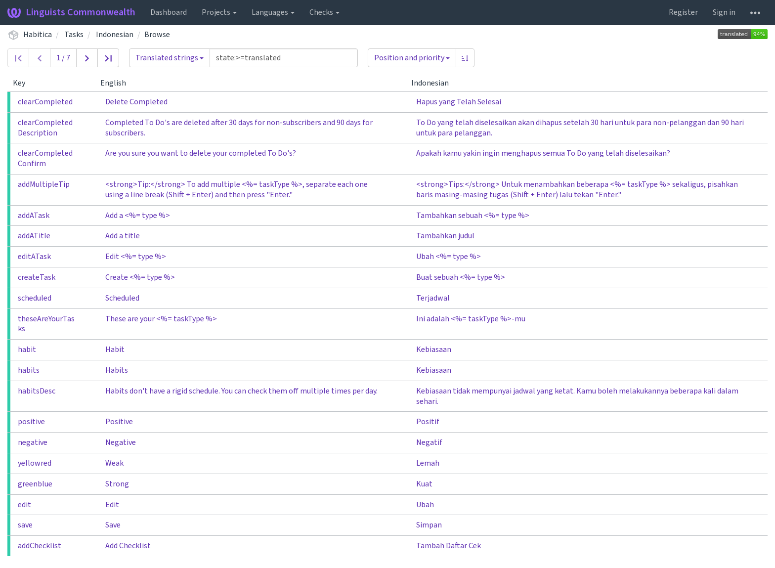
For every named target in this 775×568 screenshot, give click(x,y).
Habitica (37, 34)
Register (683, 12)
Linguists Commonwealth (71, 12)
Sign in (724, 12)
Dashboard (168, 12)
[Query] (284, 57)
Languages (273, 12)
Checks (324, 12)
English (117, 83)
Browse (157, 34)
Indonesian (114, 34)
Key (23, 83)
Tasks (74, 34)
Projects (219, 12)
